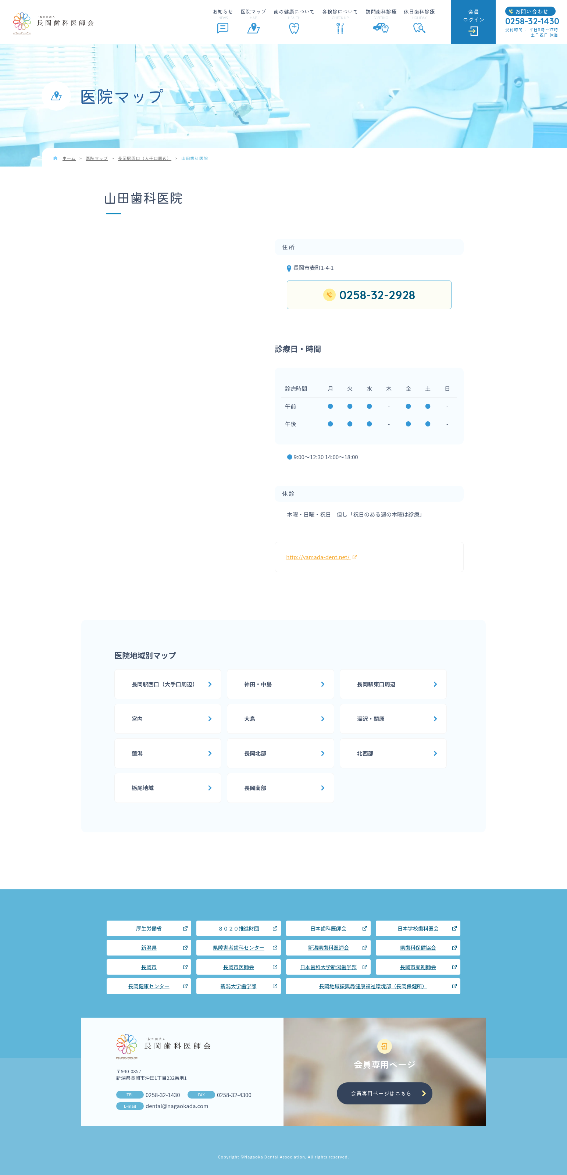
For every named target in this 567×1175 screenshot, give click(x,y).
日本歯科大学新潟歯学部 (328, 967)
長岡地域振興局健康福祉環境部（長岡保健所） (373, 986)
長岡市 (149, 967)
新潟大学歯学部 (239, 986)
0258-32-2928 (377, 295)
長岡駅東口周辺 (376, 684)
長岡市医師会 (238, 967)
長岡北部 (255, 753)
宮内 (137, 718)
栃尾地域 (143, 788)
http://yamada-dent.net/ (321, 557)
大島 (249, 718)
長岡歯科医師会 (53, 23)
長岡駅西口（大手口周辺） (165, 684)
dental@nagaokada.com (177, 1106)
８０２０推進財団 (238, 928)
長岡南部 (255, 788)
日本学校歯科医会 (418, 928)
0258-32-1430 (163, 1095)
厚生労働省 (149, 928)
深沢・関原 (371, 718)
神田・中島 (258, 684)
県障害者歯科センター (238, 947)
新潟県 (149, 947)
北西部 (365, 753)
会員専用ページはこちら (381, 1093)
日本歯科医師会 (328, 928)
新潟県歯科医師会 (328, 947)
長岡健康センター (149, 986)
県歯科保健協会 (418, 947)
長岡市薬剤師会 (418, 967)
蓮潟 (137, 753)
